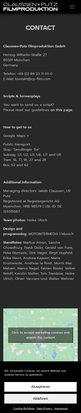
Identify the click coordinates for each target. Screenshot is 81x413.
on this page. (62, 110)
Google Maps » (16, 135)
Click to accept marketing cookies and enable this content (40, 335)
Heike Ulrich (37, 220)
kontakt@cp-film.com (33, 79)
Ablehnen (40, 402)
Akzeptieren (40, 390)
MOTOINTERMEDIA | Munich (51, 234)
